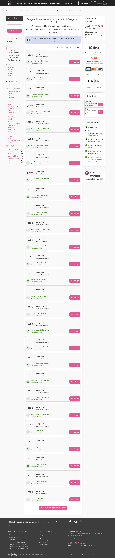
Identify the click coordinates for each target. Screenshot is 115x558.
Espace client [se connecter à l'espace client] (82, 3)
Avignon (10, 104)
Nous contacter (13, 538)
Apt (9, 95)
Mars (9, 76)
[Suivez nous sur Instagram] (75, 522)
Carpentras (11, 117)
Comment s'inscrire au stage (17, 544)
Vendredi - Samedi (14, 60)
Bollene (10, 110)
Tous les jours (12, 48)
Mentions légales (75, 555)
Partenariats (12, 536)
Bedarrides (11, 108)
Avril (9, 78)
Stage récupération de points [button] (24, 3)
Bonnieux (11, 112)
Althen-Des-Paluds (14, 91)
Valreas (10, 142)
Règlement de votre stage (46, 534)
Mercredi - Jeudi (13, 55)
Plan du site (85, 555)
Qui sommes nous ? (67, 3)
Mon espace (42, 543)
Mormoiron (11, 129)
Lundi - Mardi (12, 50)
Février (10, 73)
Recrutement (12, 539)
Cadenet (10, 115)
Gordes (10, 121)
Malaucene (11, 125)
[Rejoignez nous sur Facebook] (70, 522)
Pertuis (10, 136)
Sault (9, 138)
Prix (77, 47)
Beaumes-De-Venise (14, 106)
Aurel (9, 100)
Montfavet (11, 127)
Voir (100, 104)
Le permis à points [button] (55, 3)
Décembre (11, 69)
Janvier (10, 71)
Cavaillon (10, 119)
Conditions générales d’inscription (19, 546)
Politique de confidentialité (99, 555)
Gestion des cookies (45, 544)
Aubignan (11, 98)
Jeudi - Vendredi (13, 57)
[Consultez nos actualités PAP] (80, 522)
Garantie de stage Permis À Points (19, 548)
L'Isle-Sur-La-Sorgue (14, 123)
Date (70, 47)
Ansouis (10, 93)
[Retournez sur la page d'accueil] (13, 554)
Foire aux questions (44, 541)
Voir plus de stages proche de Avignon (53, 508)
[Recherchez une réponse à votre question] (57, 522)
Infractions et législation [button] (41, 3)
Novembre (11, 67)
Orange (10, 132)
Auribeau (10, 102)
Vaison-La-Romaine (14, 140)
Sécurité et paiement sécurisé (47, 536)
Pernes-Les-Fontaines (14, 134)
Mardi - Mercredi (13, 53)
